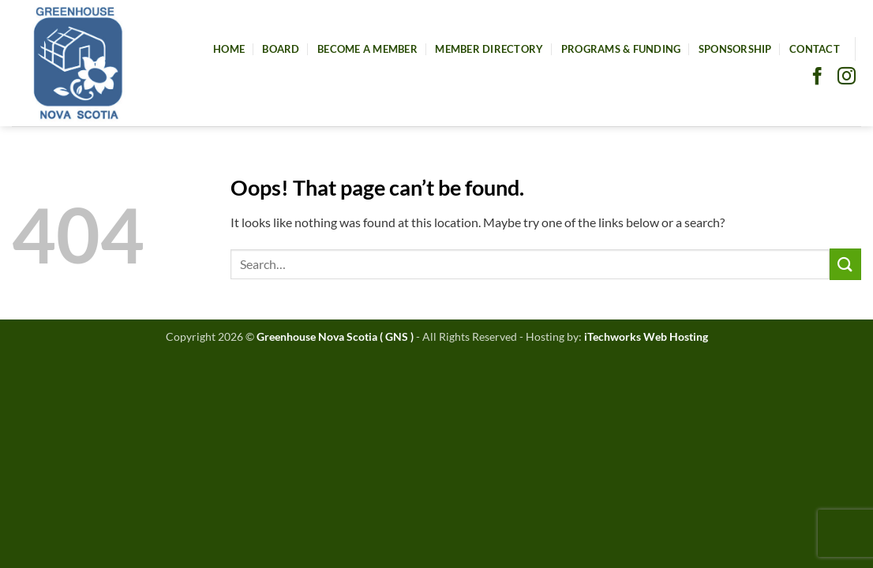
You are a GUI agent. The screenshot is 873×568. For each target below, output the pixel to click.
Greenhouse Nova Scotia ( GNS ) (335, 336)
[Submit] (845, 263)
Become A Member (367, 49)
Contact (814, 49)
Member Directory (489, 49)
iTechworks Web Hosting (646, 336)
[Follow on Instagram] (846, 77)
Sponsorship (735, 49)
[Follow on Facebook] (817, 77)
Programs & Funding (621, 49)
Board (280, 49)
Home (229, 49)
